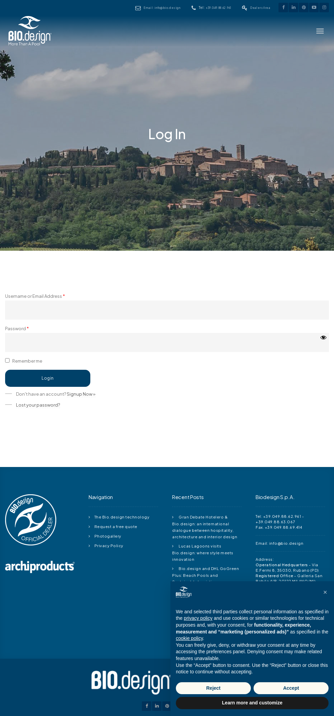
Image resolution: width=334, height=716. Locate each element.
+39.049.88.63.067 (275, 521)
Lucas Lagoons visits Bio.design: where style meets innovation (202, 552)
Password (17, 330)
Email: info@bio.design (162, 8)
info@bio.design (286, 543)
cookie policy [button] (189, 638)
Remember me (23, 362)
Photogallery (107, 536)
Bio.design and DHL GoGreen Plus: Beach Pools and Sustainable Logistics (205, 575)
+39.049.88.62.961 (218, 8)
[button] (325, 592)
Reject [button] (213, 688)
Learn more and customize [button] (252, 702)
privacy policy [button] (198, 618)
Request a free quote (115, 526)
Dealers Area (260, 8)
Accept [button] (291, 688)
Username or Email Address (35, 297)
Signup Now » (81, 395)
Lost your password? (38, 406)
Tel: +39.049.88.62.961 (278, 516)
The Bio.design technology (122, 516)
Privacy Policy (108, 545)
